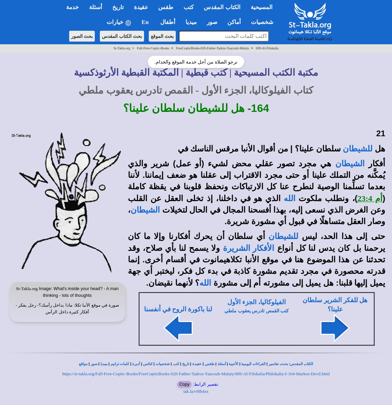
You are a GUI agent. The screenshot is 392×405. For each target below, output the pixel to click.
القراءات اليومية (253, 364)
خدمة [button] (72, 7)
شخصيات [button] (264, 22)
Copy (184, 384)
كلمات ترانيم (120, 364)
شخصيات (163, 364)
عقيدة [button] (141, 7)
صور (94, 364)
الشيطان (350, 163)
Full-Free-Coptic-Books (153, 48)
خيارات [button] (119, 22)
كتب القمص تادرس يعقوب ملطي (256, 310)
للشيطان (357, 148)
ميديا (104, 364)
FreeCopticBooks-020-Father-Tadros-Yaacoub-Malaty (212, 48)
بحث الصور (82, 36)
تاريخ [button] (118, 7)
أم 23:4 (370, 198)
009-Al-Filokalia (267, 48)
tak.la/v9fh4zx (196, 391)
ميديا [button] (191, 22)
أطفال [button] (167, 22)
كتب (176, 364)
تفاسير (274, 364)
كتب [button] (189, 7)
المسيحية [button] (262, 7)
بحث (284, 364)
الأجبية (233, 364)
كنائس (147, 364)
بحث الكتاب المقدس (122, 36)
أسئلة (222, 364)
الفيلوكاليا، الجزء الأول (256, 302)
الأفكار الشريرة (249, 248)
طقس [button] (165, 7)
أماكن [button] (234, 22)
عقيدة (197, 364)
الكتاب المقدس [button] (222, 7)
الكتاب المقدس (301, 364)
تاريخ (185, 364)
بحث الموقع (162, 36)
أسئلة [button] (95, 7)
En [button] (146, 22)
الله (290, 198)
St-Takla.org (122, 48)
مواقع (83, 364)
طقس (210, 364)
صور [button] (212, 22)
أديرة (136, 364)
